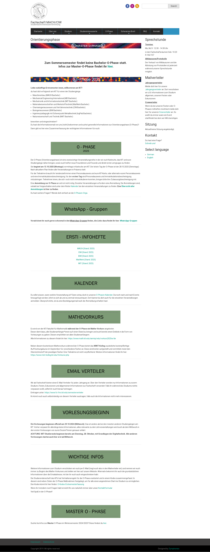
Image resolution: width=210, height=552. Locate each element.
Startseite (38, 31)
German (150, 154)
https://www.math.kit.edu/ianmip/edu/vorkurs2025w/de (92, 338)
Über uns (52, 32)
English (150, 158)
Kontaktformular (105, 488)
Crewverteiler (164, 112)
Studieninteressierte (88, 32)
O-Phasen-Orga (80, 193)
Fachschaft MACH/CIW (46, 22)
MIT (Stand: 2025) (85, 263)
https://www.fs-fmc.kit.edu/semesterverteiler (64, 392)
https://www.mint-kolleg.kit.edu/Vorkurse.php (50, 355)
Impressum (35, 542)
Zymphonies (174, 549)
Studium (68, 32)
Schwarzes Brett (128, 32)
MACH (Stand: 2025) (86, 248)
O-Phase (109, 32)
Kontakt (156, 31)
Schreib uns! (150, 143)
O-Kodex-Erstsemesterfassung (71, 484)
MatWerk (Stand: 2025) (86, 260)
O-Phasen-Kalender (104, 295)
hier (104, 523)
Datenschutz (48, 542)
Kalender (74, 186)
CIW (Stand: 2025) (85, 252)
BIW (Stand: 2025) (85, 256)
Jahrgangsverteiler (153, 89)
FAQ (145, 31)
